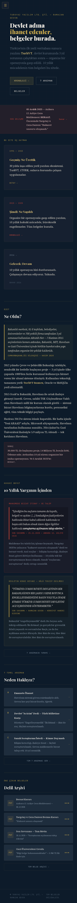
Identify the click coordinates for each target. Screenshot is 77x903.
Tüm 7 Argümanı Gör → (38, 761)
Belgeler (19, 91)
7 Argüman (46, 80)
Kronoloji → (21, 80)
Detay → (14, 183)
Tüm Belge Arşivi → (38, 867)
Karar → (63, 119)
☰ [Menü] (5, 5)
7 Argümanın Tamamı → (38, 653)
